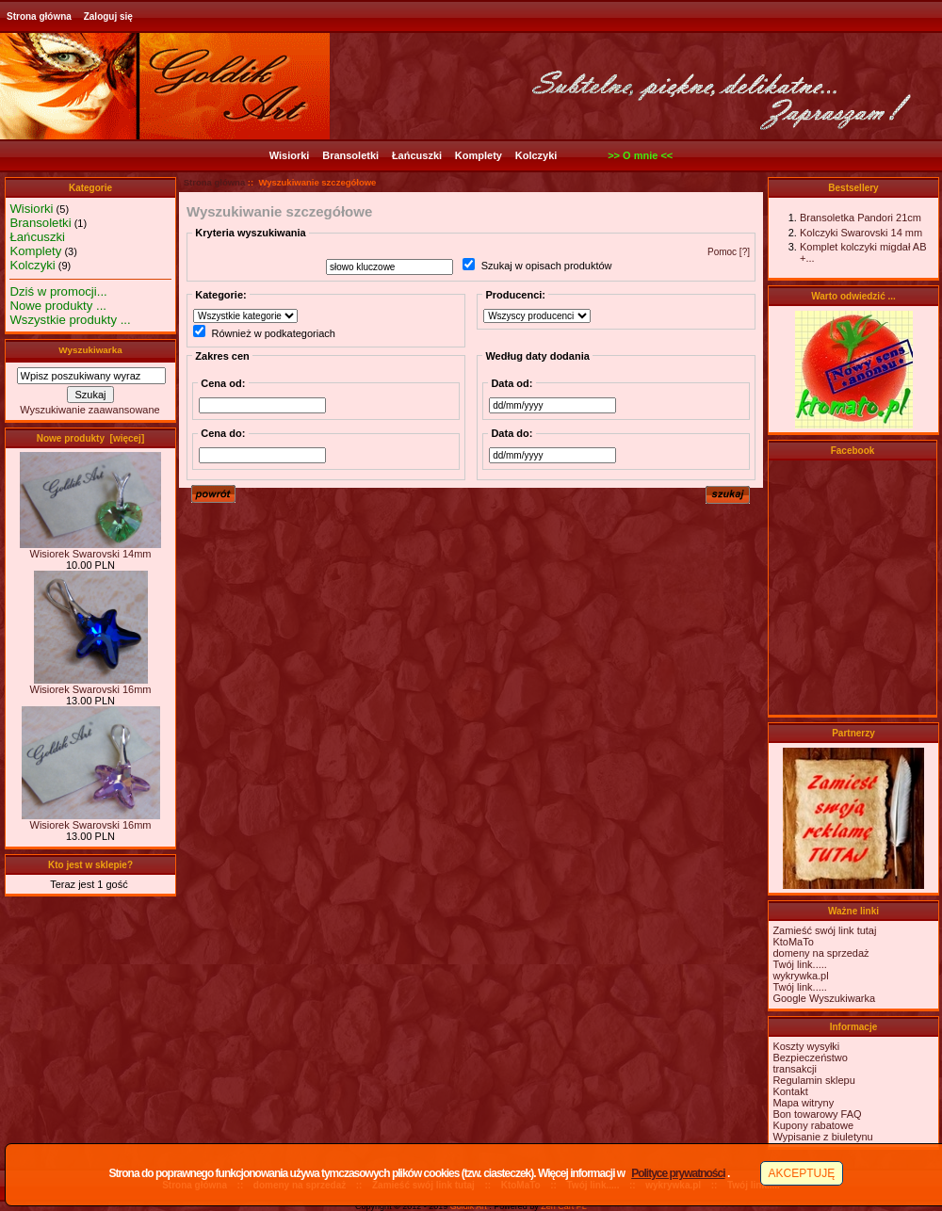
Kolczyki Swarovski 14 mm (861, 232)
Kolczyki (536, 155)
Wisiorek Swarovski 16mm (91, 684)
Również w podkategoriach (272, 333)
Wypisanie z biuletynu (822, 1136)
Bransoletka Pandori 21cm (860, 217)
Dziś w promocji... (57, 291)
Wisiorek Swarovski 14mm (90, 549)
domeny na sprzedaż (820, 953)
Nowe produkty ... (57, 306)
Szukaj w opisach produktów (546, 266)
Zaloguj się (108, 16)
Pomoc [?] (728, 252)
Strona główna (39, 16)
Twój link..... (799, 964)
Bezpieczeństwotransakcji (810, 1063)
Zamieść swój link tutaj (824, 930)
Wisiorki (289, 155)
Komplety (478, 155)
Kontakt (789, 1091)
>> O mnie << (640, 155)
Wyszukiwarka (90, 350)
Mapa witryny (803, 1102)
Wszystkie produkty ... (69, 320)
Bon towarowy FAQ (816, 1114)
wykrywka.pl (800, 975)
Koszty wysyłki (805, 1046)
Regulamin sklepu (813, 1080)
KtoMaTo (792, 941)
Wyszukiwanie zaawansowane (89, 409)
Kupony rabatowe (812, 1125)
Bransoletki (350, 155)
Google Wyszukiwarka (823, 998)
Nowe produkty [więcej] (90, 438)
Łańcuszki (417, 155)
